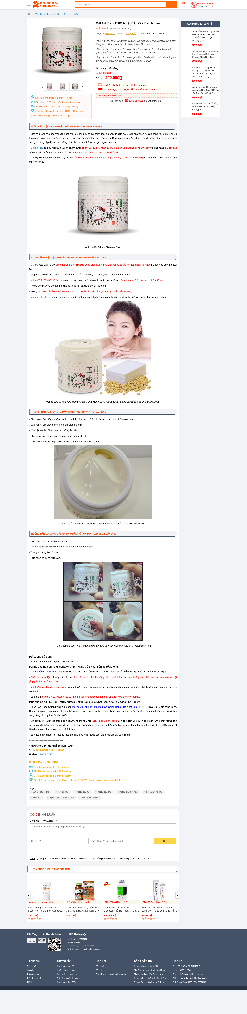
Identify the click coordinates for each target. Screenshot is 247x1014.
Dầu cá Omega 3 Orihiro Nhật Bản (149, 982)
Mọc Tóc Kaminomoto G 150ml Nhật (149, 970)
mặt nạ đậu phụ (104, 792)
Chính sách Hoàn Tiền (66, 982)
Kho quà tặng (33, 974)
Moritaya (110, 33)
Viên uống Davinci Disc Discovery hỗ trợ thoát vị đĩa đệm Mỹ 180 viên (120, 910)
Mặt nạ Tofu (36, 148)
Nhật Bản (131, 33)
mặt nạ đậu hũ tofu (154, 792)
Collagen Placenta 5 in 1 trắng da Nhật (150, 978)
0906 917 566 (205, 5)
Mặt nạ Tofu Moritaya (41, 297)
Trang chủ (31, 966)
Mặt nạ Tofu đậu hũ (41, 792)
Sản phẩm (31, 970)
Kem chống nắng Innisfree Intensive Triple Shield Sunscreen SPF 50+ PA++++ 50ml (46, 910)
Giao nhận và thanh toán (67, 974)
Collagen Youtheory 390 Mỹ (146, 966)
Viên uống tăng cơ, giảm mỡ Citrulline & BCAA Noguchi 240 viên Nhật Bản (82, 910)
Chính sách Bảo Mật (66, 966)
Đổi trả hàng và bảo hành (68, 978)
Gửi (165, 841)
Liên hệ (30, 982)
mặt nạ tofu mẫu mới (128, 792)
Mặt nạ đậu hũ (83, 792)
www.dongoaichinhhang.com (87, 949)
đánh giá (126, 28)
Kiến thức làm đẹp (35, 978)
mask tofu (37, 798)
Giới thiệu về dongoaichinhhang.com (111, 974)
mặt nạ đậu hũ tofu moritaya (62, 798)
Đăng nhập (100, 966)
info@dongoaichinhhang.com (85, 946)
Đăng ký (99, 970)
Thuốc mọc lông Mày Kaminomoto (148, 974)
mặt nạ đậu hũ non (90, 798)
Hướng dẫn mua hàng (66, 970)
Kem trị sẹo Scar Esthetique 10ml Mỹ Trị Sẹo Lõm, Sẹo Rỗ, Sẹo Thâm (158, 910)
